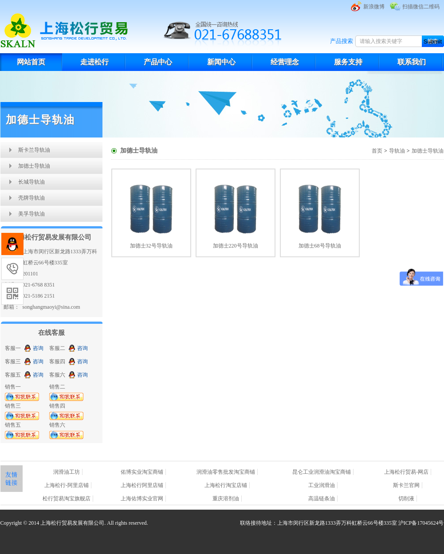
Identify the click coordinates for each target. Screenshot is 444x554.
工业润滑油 (321, 485)
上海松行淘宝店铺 (225, 485)
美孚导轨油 (31, 214)
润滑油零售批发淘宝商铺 (225, 472)
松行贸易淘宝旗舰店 (66, 498)
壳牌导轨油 (31, 198)
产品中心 (158, 62)
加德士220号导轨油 (235, 246)
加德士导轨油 (34, 166)
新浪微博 (374, 7)
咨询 (38, 348)
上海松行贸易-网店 (406, 472)
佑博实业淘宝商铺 (142, 472)
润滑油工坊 (66, 472)
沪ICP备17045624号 (421, 523)
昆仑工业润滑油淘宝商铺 (321, 472)
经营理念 (285, 62)
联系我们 (411, 62)
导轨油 (397, 151)
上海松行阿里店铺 (142, 485)
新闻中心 (221, 62)
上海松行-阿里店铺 (66, 485)
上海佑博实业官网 (142, 498)
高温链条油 (321, 498)
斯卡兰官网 (406, 485)
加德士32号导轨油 (151, 246)
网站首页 (31, 62)
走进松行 (94, 62)
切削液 (406, 498)
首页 (377, 151)
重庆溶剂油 (225, 498)
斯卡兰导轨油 (34, 150)
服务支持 (348, 62)
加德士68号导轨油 (320, 246)
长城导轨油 (31, 182)
